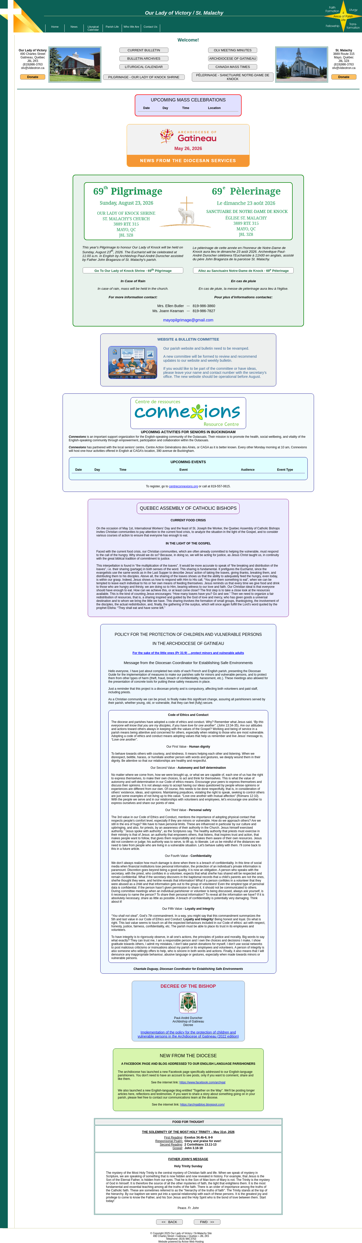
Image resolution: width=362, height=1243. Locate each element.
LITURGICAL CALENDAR (144, 67)
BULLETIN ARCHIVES (143, 58)
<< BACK (169, 1222)
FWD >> (207, 1222)
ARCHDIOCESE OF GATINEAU (232, 58)
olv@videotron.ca (32, 68)
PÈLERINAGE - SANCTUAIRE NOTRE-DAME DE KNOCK (232, 77)
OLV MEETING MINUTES (233, 50)
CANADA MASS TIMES (232, 67)
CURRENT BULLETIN (143, 50)
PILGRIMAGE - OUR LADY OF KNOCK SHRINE (143, 77)
